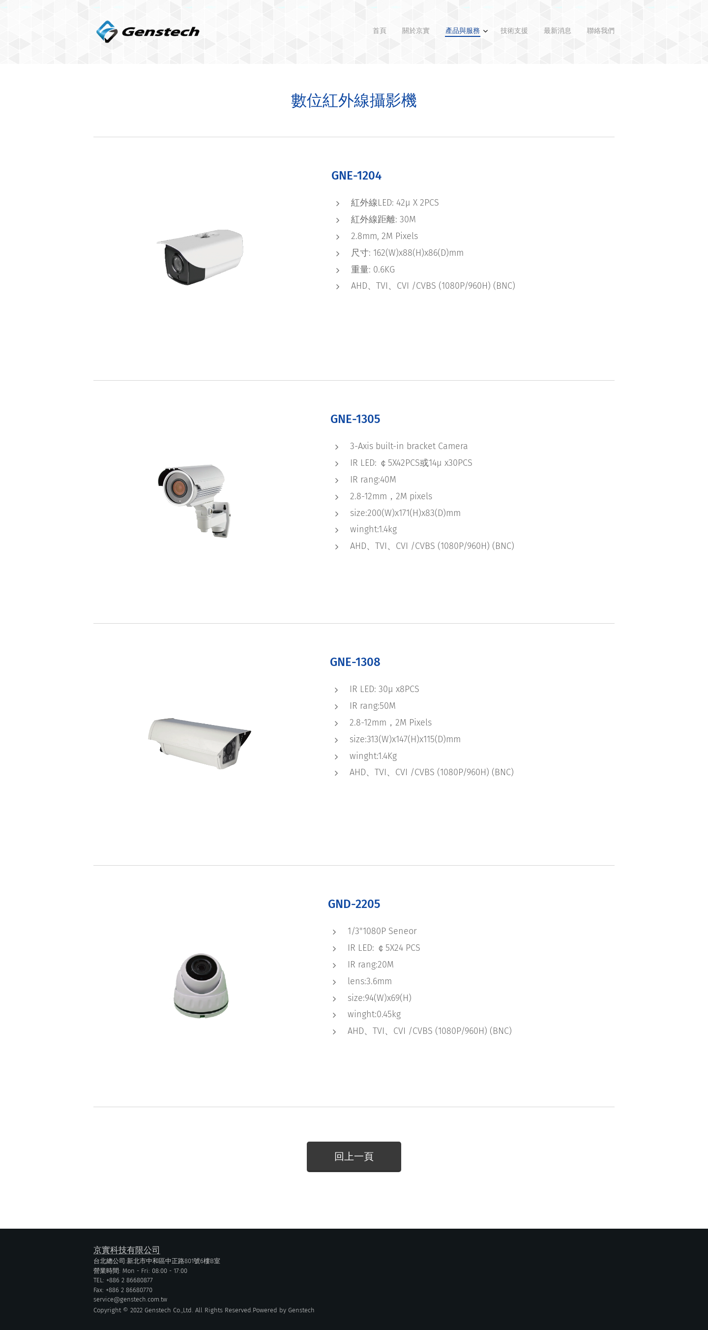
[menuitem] (534, 32)
